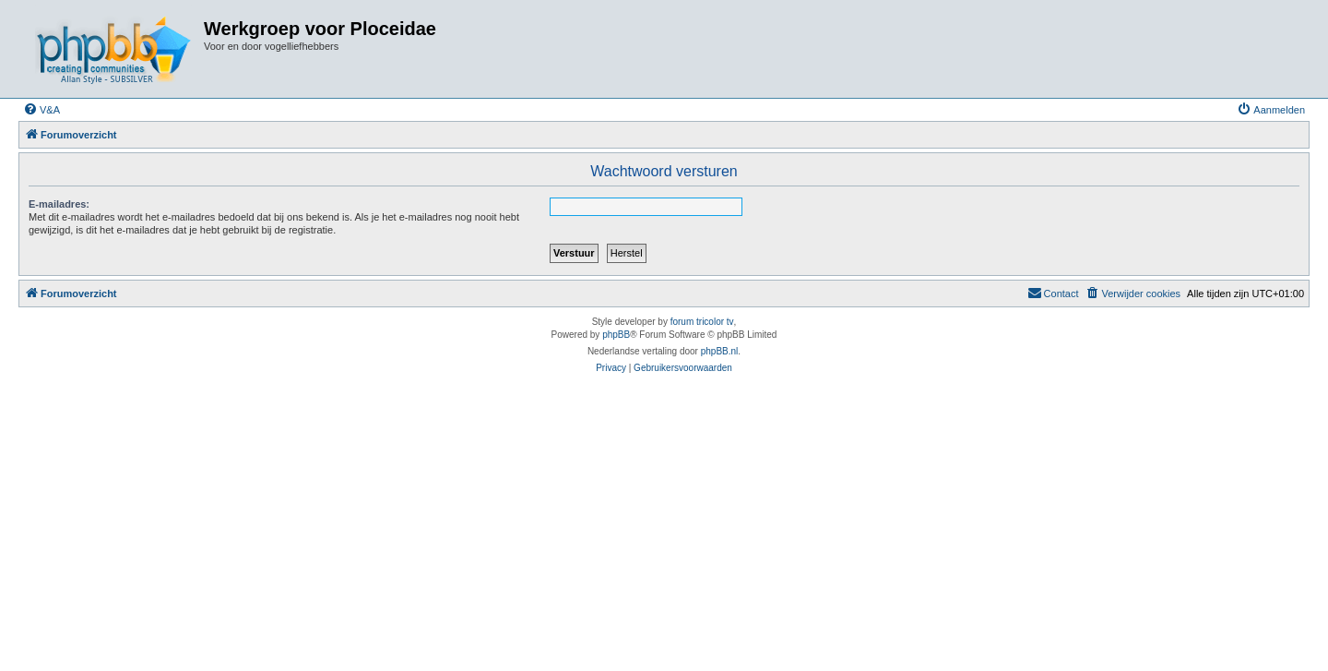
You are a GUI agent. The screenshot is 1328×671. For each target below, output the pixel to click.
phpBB (616, 335)
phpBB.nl (720, 351)
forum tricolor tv (702, 322)
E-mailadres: (59, 204)
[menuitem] (41, 110)
